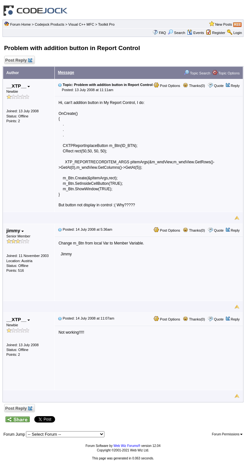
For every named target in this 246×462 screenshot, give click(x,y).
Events (195, 33)
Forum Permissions (227, 434)
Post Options (167, 86)
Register (218, 33)
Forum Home (20, 24)
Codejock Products (49, 24)
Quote (219, 86)
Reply (235, 86)
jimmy (15, 230)
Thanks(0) (194, 86)
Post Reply (18, 60)
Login (237, 33)
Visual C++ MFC (81, 24)
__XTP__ (18, 86)
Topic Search (197, 73)
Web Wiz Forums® (126, 446)
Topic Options (226, 73)
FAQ (162, 33)
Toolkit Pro (106, 24)
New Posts (223, 24)
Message (66, 72)
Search (176, 33)
